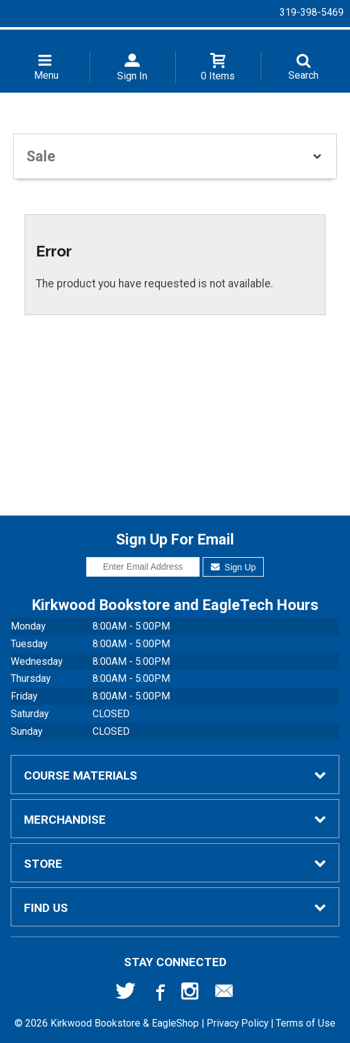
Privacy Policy (237, 1023)
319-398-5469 (311, 12)
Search (303, 75)
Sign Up (233, 567)
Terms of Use (306, 1023)
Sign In (132, 76)
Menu (46, 75)
